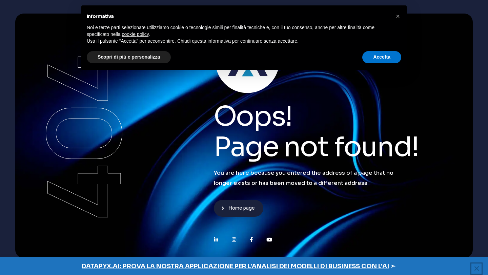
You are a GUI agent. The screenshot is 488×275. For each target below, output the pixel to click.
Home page (242, 208)
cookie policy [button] (135, 34)
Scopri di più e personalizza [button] (129, 57)
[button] (397, 16)
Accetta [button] (381, 57)
